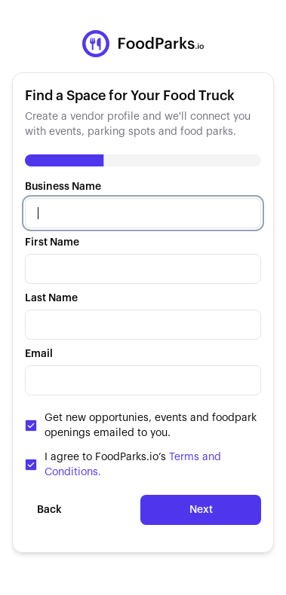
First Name (52, 242)
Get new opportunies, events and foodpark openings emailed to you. (151, 425)
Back (49, 510)
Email (39, 354)
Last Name (51, 298)
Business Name (63, 187)
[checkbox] (31, 426)
